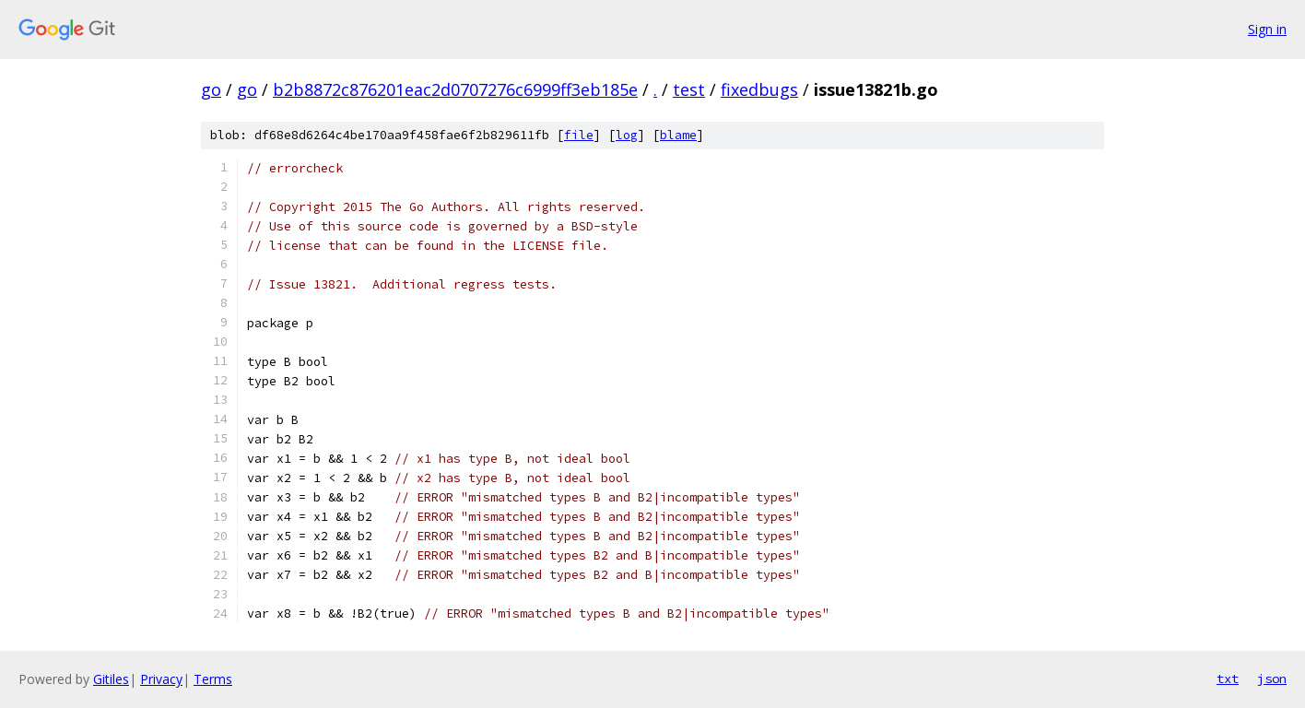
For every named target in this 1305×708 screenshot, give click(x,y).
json (1272, 678)
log (627, 135)
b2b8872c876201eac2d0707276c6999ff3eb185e (455, 89)
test (689, 89)
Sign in (1267, 29)
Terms (213, 679)
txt (1228, 678)
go (211, 89)
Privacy (161, 679)
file (579, 135)
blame (678, 135)
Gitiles (111, 679)
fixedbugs (759, 89)
